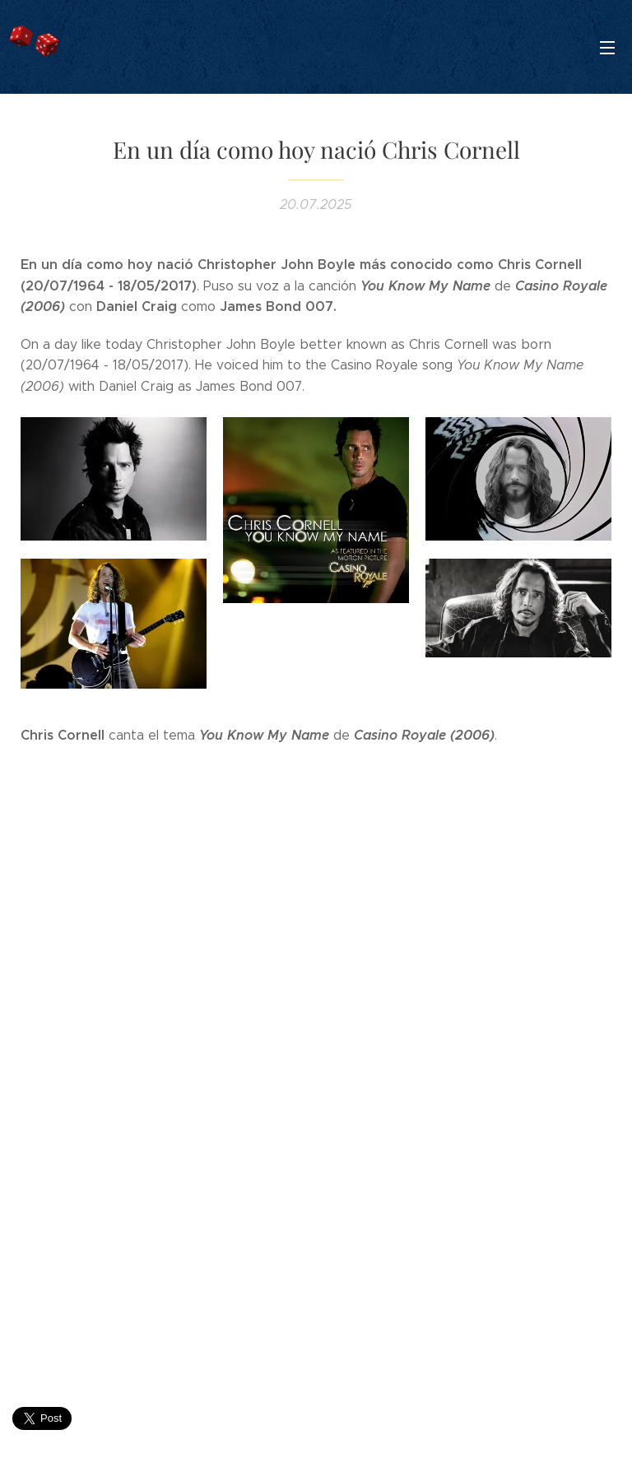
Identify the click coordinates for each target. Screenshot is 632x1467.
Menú (607, 48)
